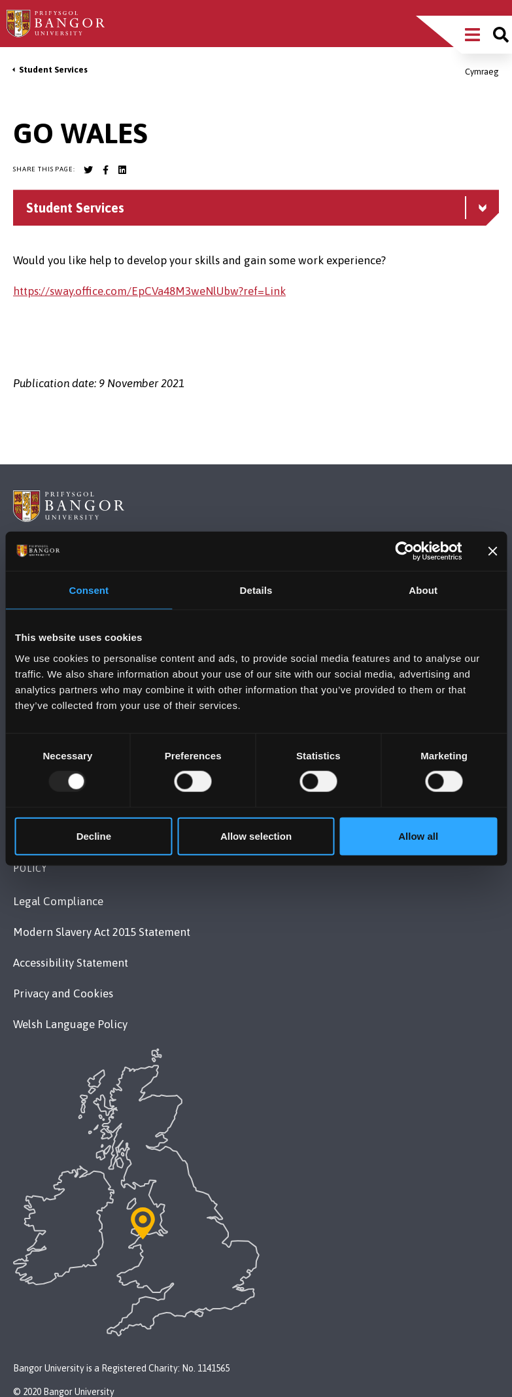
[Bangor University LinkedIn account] (122, 170)
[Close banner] (492, 551)
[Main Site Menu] (472, 35)
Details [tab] (256, 590)
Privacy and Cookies (63, 993)
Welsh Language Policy (70, 1024)
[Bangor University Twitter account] (88, 170)
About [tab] (423, 590)
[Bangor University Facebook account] (105, 170)
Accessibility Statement (70, 962)
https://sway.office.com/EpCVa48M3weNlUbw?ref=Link (149, 291)
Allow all (418, 835)
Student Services (53, 70)
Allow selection (256, 835)
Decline (94, 835)
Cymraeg (482, 71)
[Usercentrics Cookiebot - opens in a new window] (405, 551)
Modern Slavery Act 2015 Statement (101, 932)
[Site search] (501, 35)
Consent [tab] (89, 590)
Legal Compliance (58, 901)
